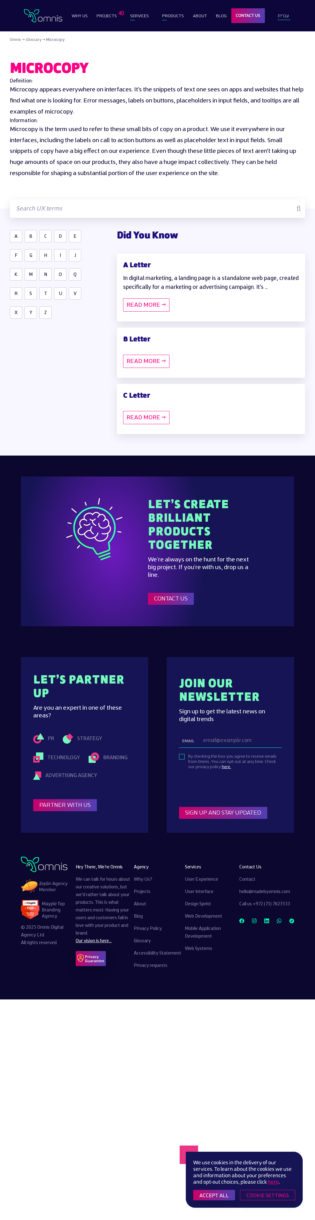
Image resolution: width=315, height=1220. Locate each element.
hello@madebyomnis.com (264, 891)
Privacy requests (150, 965)
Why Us (80, 16)
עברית (283, 15)
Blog (221, 16)
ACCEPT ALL (214, 1195)
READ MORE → (146, 305)
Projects (107, 14)
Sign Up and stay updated (223, 813)
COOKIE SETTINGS (267, 1195)
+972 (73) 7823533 (271, 904)
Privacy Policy (148, 928)
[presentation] (226, 789)
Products (173, 16)
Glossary (34, 40)
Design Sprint (198, 904)
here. (226, 767)
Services (139, 16)
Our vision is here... (94, 941)
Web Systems (198, 948)
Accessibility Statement (157, 953)
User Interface (199, 891)
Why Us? (143, 879)
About (200, 16)
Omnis (15, 40)
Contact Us (248, 15)
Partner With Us (65, 805)
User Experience (201, 879)
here (273, 1181)
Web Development (203, 916)
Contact (247, 879)
